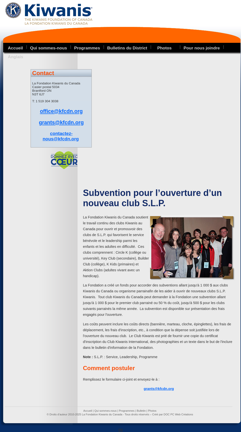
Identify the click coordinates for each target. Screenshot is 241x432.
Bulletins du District (127, 47)
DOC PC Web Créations (178, 414)
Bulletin (141, 410)
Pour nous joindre (202, 47)
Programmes (87, 47)
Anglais (15, 56)
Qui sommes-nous (48, 47)
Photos (152, 410)
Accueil (15, 47)
